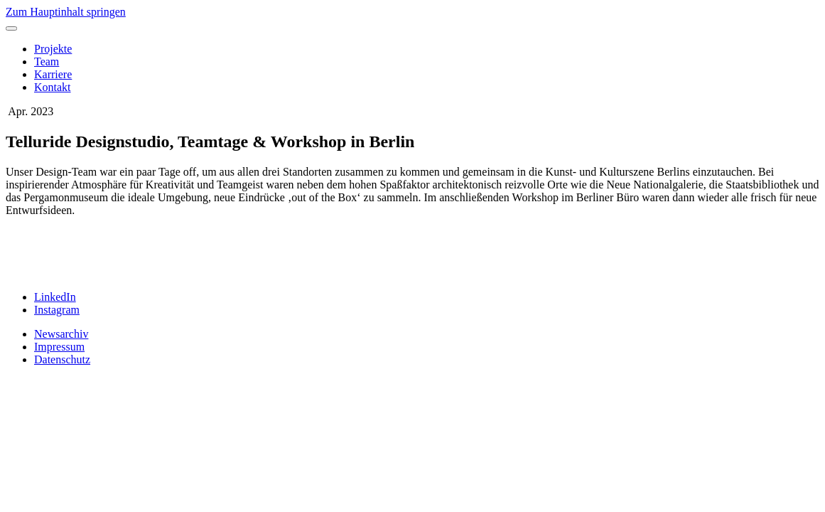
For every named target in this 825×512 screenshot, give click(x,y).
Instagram (57, 310)
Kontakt (52, 87)
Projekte (53, 49)
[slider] (412, 253)
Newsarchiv (61, 334)
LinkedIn (55, 297)
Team (46, 61)
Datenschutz (62, 359)
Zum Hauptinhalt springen (66, 12)
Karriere (53, 74)
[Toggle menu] (11, 28)
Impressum (59, 347)
